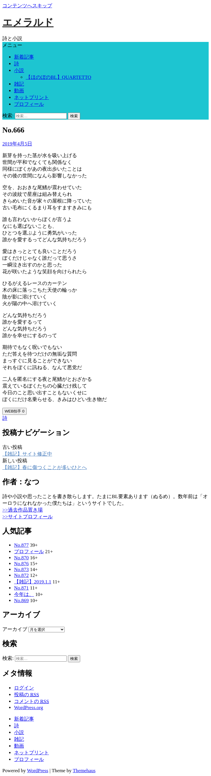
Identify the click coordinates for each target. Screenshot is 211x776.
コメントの (31, 701)
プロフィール (29, 104)
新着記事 (24, 57)
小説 (19, 70)
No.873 (21, 569)
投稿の (26, 694)
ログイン (24, 688)
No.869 (21, 600)
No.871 (21, 588)
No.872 (21, 575)
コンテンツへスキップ (27, 6)
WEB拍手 (14, 411)
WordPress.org (28, 707)
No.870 (21, 558)
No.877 (21, 545)
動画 (19, 91)
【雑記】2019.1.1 (32, 582)
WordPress (37, 770)
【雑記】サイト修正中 (27, 454)
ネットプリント (31, 97)
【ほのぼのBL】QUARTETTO (58, 77)
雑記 (19, 84)
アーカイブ (14, 629)
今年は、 (24, 594)
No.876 (21, 563)
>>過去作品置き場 (22, 510)
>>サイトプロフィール (27, 516)
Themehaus (84, 770)
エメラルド (28, 22)
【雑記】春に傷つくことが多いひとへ (44, 467)
